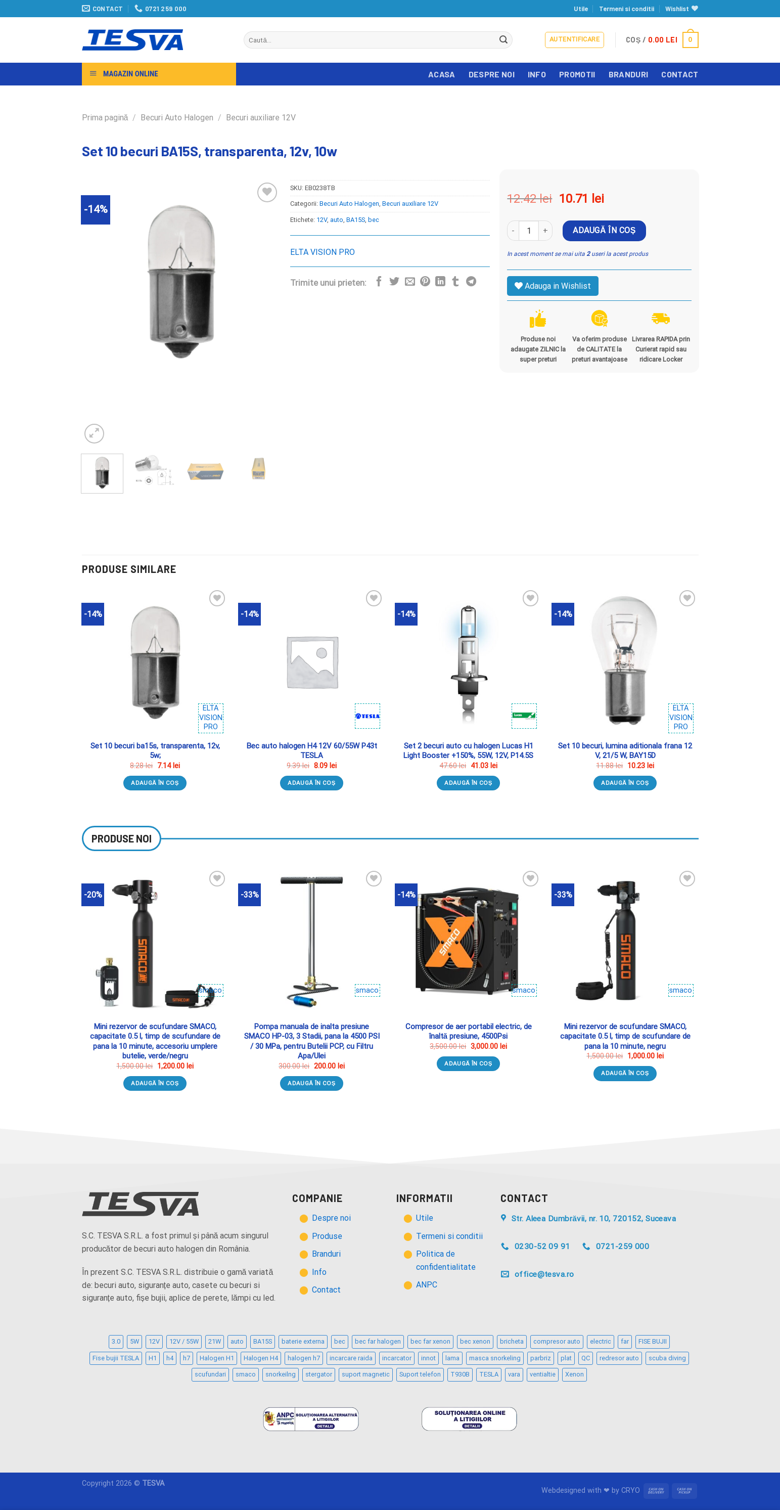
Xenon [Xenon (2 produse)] (574, 1374)
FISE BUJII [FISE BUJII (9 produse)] (652, 1341)
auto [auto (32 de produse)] (237, 1341)
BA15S (355, 220)
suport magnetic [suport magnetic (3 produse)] (366, 1374)
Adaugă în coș (604, 230)
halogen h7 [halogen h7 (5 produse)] (304, 1358)
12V (321, 220)
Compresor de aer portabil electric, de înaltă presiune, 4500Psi (468, 1031)
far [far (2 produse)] (625, 1341)
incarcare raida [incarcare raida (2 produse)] (351, 1358)
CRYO (630, 1490)
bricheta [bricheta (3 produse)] (512, 1341)
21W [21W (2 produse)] (214, 1341)
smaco (210, 990)
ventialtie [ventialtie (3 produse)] (543, 1374)
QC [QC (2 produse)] (585, 1358)
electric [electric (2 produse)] (600, 1341)
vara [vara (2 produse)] (514, 1374)
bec (373, 220)
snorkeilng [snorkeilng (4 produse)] (280, 1374)
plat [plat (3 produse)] (566, 1358)
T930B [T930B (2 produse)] (460, 1374)
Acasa (441, 74)
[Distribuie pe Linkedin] (440, 282)
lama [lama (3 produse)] (452, 1358)
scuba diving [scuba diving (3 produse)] (667, 1358)
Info (537, 74)
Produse (327, 1236)
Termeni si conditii (626, 9)
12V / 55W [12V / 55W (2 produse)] (184, 1341)
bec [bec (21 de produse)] (339, 1341)
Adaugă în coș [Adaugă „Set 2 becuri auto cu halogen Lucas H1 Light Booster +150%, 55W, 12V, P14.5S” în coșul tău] (468, 782)
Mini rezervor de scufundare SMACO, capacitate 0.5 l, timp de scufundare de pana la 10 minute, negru (625, 1036)
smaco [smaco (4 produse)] (246, 1374)
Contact (679, 74)
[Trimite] (503, 40)
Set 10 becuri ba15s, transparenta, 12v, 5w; (155, 751)
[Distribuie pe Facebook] (379, 282)
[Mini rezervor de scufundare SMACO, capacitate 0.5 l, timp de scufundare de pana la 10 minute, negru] (625, 941)
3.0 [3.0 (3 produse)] (116, 1341)
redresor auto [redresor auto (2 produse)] (619, 1358)
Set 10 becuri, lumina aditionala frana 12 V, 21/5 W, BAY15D (625, 751)
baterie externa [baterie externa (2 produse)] (303, 1341)
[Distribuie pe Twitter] (394, 282)
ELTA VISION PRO (322, 252)
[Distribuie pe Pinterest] (425, 282)
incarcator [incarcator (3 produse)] (396, 1358)
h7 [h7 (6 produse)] (186, 1358)
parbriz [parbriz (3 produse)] (540, 1358)
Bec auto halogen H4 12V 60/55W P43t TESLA (312, 751)
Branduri (629, 74)
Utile (581, 9)
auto (336, 220)
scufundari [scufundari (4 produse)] (210, 1374)
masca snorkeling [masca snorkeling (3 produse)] (495, 1358)
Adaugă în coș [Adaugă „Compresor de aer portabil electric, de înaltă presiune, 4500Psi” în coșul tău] (468, 1063)
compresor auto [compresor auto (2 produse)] (556, 1341)
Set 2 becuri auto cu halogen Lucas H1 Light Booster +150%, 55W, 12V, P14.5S (468, 751)
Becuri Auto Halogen (177, 117)
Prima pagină (105, 117)
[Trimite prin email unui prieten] (410, 282)
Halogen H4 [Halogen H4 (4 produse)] (261, 1358)
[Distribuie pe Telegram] (471, 282)
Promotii (577, 74)
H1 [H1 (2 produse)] (153, 1358)
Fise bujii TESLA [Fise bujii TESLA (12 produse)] (116, 1358)
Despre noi (492, 74)
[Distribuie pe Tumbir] (455, 282)
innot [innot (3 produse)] (428, 1358)
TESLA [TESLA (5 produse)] (488, 1374)
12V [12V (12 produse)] (154, 1341)
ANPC (426, 1285)
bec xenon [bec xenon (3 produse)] (475, 1341)
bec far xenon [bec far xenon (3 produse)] (430, 1341)
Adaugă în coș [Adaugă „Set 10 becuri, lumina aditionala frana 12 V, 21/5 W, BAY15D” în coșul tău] (625, 782)
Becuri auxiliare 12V (261, 117)
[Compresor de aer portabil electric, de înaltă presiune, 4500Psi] (468, 941)
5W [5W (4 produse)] (134, 1341)
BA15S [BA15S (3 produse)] (262, 1341)
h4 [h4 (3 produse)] (169, 1358)
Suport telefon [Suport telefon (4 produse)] (420, 1374)
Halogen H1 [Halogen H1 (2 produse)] (217, 1358)
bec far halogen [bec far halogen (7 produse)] (378, 1341)
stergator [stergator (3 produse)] (318, 1374)
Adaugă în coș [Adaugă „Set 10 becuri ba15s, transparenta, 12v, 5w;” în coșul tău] (155, 782)
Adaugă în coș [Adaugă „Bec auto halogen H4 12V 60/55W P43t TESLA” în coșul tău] (312, 782)
